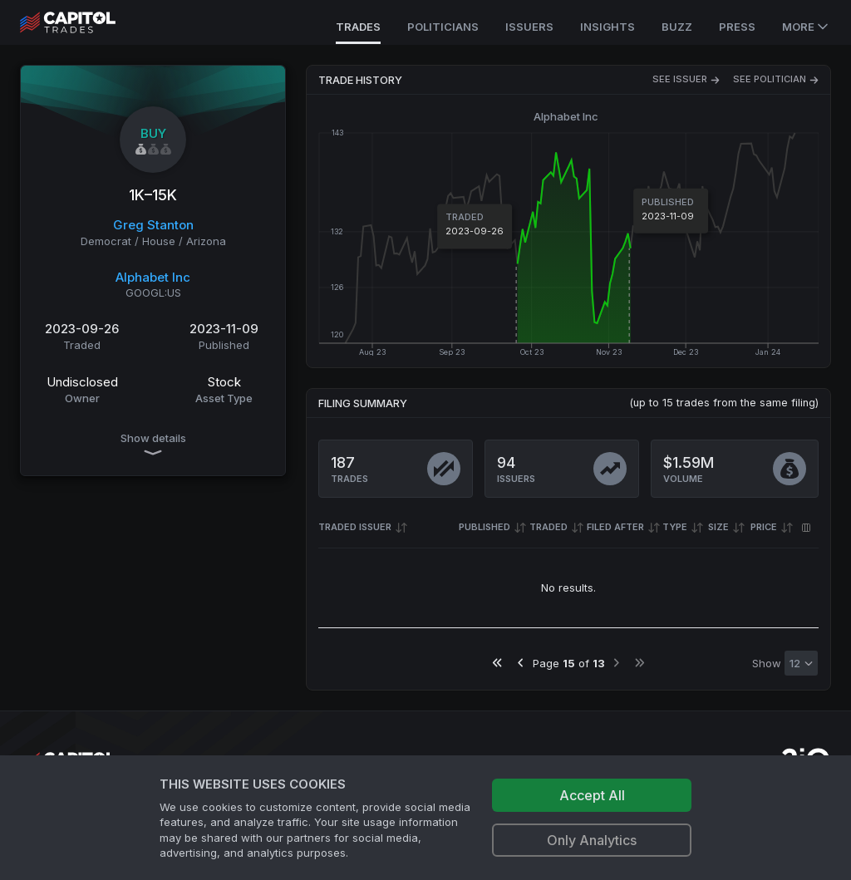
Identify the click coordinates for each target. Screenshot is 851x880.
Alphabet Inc (153, 277)
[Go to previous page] (520, 662)
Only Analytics (592, 840)
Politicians (443, 26)
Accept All (592, 795)
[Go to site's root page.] (86, 22)
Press (737, 26)
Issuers (529, 26)
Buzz (677, 26)
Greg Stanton (153, 225)
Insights (607, 26)
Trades (358, 26)
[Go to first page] (497, 662)
